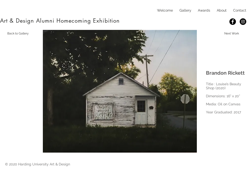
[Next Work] (231, 33)
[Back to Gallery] (18, 33)
